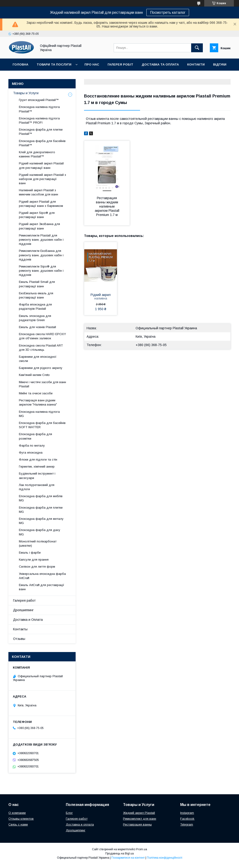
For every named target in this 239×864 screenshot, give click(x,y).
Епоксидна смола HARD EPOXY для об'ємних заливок (42, 336)
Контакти (196, 64)
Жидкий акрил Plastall (139, 813)
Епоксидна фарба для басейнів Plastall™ (42, 143)
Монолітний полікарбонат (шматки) (37, 543)
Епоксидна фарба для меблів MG (41, 498)
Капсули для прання (34, 559)
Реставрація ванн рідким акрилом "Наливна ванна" (38, 402)
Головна (20, 64)
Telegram (186, 824)
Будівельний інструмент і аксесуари (37, 475)
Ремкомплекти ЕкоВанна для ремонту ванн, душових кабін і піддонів (41, 255)
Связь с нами (18, 824)
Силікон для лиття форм (37, 566)
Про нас (91, 64)
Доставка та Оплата (160, 64)
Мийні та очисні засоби (36, 393)
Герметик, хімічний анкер (37, 466)
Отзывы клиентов (21, 818)
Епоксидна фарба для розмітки (35, 436)
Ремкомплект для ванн (139, 818)
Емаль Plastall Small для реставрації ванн (37, 284)
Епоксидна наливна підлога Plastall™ (39, 109)
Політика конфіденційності (164, 857)
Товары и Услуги (26, 93)
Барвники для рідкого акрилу (40, 368)
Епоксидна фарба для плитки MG (41, 510)
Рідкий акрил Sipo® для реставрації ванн (37, 215)
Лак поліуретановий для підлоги (36, 487)
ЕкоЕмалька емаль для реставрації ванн (36, 295)
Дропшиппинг (23, 610)
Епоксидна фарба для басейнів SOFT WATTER (42, 425)
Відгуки (219, 64)
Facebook (187, 818)
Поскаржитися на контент (128, 857)
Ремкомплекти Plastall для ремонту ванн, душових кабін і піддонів (41, 240)
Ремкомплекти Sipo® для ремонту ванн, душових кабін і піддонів (41, 271)
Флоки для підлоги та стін (38, 459)
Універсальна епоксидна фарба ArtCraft (42, 576)
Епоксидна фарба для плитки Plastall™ (41, 131)
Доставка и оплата (80, 824)
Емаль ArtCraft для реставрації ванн (41, 587)
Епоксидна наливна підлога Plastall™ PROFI (39, 120)
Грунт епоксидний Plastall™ (39, 100)
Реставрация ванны (137, 824)
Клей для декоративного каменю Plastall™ (37, 154)
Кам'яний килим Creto (34, 375)
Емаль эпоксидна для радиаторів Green (35, 318)
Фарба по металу (32, 445)
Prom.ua (141, 849)
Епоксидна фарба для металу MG (41, 521)
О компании (17, 813)
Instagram (187, 813)
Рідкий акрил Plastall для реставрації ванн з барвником (41, 204)
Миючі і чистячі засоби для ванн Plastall (42, 384)
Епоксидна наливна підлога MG (39, 414)
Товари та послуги (54, 64)
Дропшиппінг (25, 76)
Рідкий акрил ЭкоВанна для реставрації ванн (39, 226)
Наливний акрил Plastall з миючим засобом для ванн (38, 192)
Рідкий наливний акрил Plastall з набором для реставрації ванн (42, 179)
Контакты (20, 629)
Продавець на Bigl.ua (119, 853)
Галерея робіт (120, 64)
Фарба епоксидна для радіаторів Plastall (35, 306)
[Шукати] (197, 47)
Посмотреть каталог (167, 12)
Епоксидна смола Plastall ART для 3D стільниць (41, 347)
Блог (69, 813)
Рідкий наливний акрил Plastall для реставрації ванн (41, 165)
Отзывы (19, 639)
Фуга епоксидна (30, 452)
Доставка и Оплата (28, 619)
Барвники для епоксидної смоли (37, 359)
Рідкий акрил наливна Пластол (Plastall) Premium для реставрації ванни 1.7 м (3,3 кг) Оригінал (101, 297)
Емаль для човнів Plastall (37, 327)
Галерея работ (24, 600)
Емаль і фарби (30, 552)
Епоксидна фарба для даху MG (39, 532)
